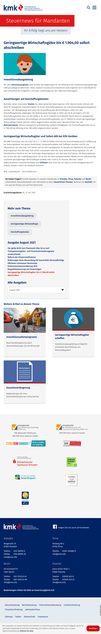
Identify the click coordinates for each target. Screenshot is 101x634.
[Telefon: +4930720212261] (20, 576)
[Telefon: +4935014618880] (69, 551)
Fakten (18, 616)
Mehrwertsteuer (11, 125)
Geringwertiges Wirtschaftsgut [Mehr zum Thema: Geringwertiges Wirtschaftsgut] (24, 224)
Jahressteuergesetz (20, 85)
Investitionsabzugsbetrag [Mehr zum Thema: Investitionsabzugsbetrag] (22, 216)
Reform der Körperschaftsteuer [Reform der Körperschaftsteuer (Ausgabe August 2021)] (22, 257)
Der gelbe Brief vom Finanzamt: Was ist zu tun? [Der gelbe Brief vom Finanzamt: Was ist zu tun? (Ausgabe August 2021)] (28, 248)
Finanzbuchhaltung (13, 609)
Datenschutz (29, 616)
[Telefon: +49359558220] (68, 576)
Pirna (70, 179)
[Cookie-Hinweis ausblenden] (93, 628)
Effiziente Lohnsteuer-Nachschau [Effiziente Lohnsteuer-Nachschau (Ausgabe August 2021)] (22, 263)
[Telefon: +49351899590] (19, 551)
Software (44, 162)
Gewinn (31, 104)
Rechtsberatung (29, 605)
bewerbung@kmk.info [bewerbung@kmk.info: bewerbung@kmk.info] (44, 590)
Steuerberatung (12, 605)
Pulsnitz (77, 179)
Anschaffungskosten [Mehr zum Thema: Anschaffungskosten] (20, 232)
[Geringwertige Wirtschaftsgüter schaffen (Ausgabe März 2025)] (73, 332)
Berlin (88, 179)
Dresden (63, 179)
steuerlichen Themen (63, 182)
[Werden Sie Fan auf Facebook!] (74, 526)
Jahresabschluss (32, 609)
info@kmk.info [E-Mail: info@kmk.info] (10, 557)
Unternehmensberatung (50, 605)
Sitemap (9, 616)
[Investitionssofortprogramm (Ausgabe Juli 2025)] (25, 332)
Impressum (43, 616)
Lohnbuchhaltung (72, 605)
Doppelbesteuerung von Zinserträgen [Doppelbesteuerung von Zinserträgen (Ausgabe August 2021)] (24, 269)
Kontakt (88, 182)
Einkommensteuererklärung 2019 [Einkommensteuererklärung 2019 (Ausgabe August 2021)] (22, 266)
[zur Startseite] (23, 7)
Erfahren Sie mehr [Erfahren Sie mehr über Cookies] (26, 631)
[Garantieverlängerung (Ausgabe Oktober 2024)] (25, 382)
